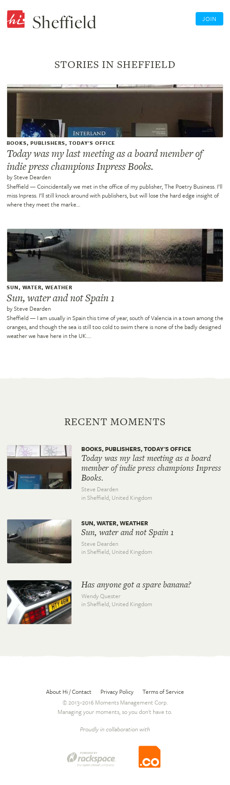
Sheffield (18, 186)
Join (209, 18)
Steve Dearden (32, 177)
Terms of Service (163, 691)
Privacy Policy (117, 691)
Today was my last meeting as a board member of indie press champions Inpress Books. (104, 159)
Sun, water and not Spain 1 (61, 298)
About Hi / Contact (69, 691)
